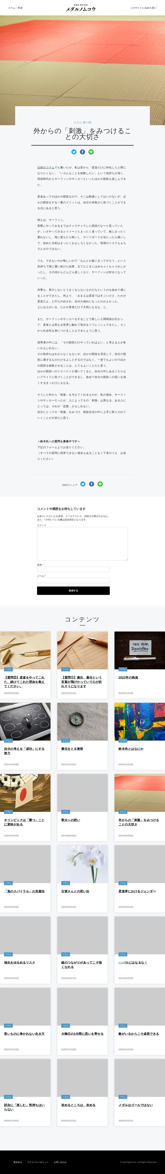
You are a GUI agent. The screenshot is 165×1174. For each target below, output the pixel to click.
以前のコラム (46, 167)
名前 (40, 565)
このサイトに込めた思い (143, 8)
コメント (41, 525)
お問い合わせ (60, 1162)
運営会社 (17, 1162)
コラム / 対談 (15, 8)
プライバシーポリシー (37, 1162)
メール (41, 576)
